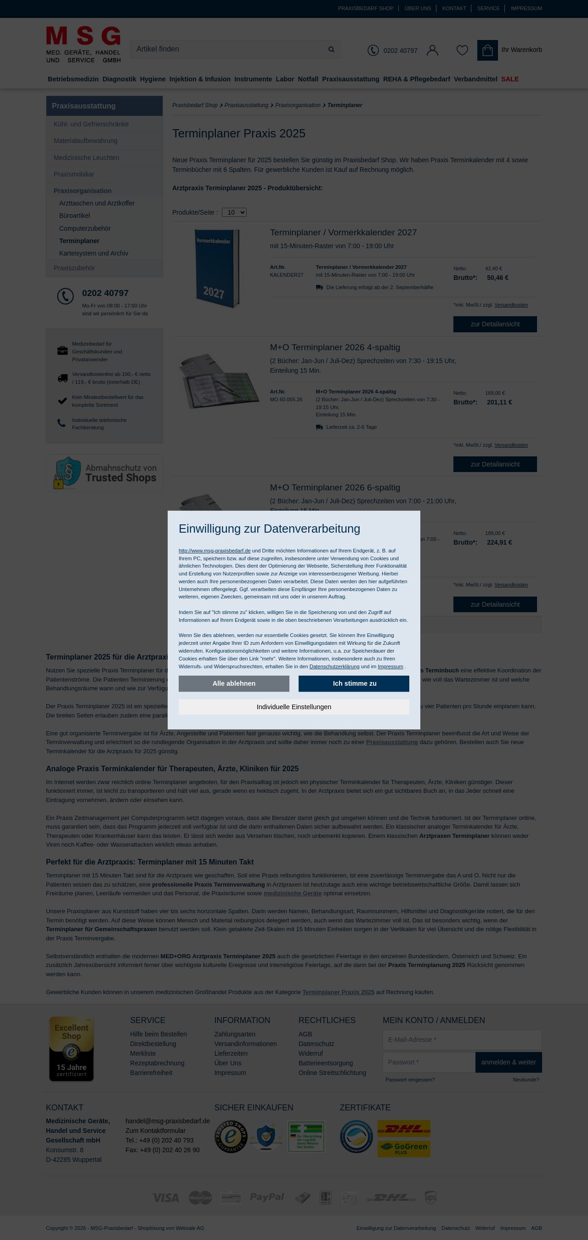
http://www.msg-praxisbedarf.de (215, 550)
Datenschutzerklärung (335, 666)
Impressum (390, 666)
